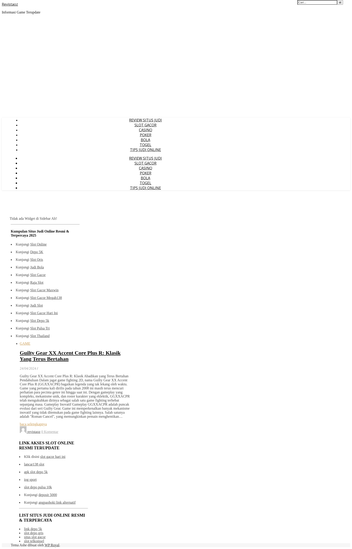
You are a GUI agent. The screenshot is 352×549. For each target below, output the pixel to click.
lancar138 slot (34, 464)
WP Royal (52, 545)
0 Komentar (49, 432)
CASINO (145, 129)
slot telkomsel (34, 541)
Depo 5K (36, 252)
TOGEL (145, 144)
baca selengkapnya (33, 424)
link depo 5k (33, 529)
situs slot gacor (35, 537)
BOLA (145, 139)
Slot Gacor (38, 275)
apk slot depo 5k (36, 472)
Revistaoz (10, 4)
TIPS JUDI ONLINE (145, 149)
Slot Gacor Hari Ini (44, 313)
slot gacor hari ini (52, 457)
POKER (145, 134)
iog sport (30, 479)
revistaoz (33, 432)
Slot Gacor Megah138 (46, 298)
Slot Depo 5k (39, 321)
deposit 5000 (47, 495)
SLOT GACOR (145, 125)
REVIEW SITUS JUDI (145, 120)
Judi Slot (36, 305)
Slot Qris (36, 259)
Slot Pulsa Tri (40, 328)
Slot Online (38, 244)
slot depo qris (33, 533)
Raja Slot (36, 282)
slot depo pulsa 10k (38, 487)
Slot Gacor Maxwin (44, 290)
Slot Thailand (39, 336)
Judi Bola (37, 267)
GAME (25, 343)
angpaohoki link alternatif (56, 502)
